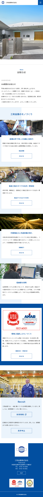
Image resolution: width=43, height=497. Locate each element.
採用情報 (20, 414)
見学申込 (21, 430)
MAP (21, 473)
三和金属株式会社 (9, 2)
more (21, 156)
